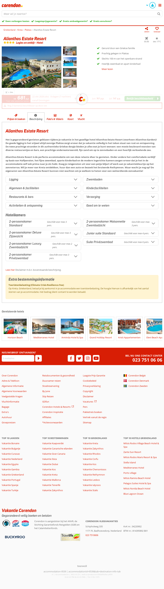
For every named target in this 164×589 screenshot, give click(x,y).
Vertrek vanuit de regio (95, 417)
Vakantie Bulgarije (11, 448)
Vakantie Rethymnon (94, 474)
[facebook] (71, 358)
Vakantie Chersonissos (94, 469)
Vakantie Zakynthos (52, 490)
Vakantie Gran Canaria (53, 453)
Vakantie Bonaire (10, 443)
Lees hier (10, 269)
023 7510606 (91, 535)
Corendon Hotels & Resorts (56, 406)
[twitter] (79, 358)
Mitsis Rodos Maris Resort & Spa (140, 457)
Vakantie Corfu (90, 459)
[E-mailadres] (18, 358)
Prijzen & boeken (16, 119)
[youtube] (96, 358)
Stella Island (129, 462)
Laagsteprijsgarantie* (46, 21)
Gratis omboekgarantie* (75, 21)
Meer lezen (107, 69)
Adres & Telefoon (10, 380)
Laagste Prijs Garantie (94, 375)
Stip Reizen (48, 396)
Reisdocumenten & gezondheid (58, 375)
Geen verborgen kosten (17, 21)
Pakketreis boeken (92, 412)
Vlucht (81, 119)
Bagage (5, 406)
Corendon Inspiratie (52, 412)
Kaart (70, 119)
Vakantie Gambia (10, 469)
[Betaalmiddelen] (14, 536)
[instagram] (87, 358)
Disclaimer (88, 396)
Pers (85, 406)
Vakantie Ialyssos (92, 485)
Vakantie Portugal (11, 479)
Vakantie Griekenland (13, 474)
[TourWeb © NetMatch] (82, 566)
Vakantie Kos (49, 469)
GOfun (45, 401)
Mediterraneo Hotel (133, 467)
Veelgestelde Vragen (12, 396)
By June (46, 391)
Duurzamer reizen (51, 380)
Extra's (5, 412)
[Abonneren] (38, 358)
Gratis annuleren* (102, 21)
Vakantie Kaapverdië (53, 443)
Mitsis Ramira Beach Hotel (136, 478)
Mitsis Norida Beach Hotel (136, 488)
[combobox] (82, 13)
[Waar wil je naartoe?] (82, 13)
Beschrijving (35, 119)
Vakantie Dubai (50, 464)
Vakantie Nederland (12, 459)
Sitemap (87, 422)
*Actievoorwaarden (52, 422)
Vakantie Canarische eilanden (57, 448)
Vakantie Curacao (11, 453)
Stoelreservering (50, 386)
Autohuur (7, 417)
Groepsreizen (8, 422)
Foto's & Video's (55, 119)
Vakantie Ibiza (49, 459)
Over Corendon (10, 375)
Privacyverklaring (92, 386)
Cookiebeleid (89, 380)
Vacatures (88, 401)
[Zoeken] (159, 13)
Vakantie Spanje (10, 485)
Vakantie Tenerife (51, 485)
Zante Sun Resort (132, 452)
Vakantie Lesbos (91, 479)
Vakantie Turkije (10, 490)
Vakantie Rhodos (91, 453)
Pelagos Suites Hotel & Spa (137, 483)
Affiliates (46, 417)
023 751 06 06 (147, 360)
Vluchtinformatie (10, 401)
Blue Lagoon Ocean (133, 493)
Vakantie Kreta (49, 474)
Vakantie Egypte (10, 464)
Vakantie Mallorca (51, 479)
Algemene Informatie (13, 386)
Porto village (129, 472)
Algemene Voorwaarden (14, 391)
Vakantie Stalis (90, 490)
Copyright (88, 391)
